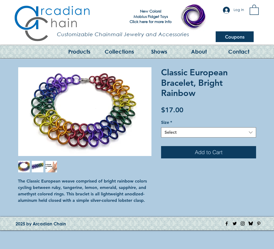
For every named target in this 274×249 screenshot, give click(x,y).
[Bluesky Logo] (250, 223)
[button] (254, 9)
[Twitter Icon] (234, 223)
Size (166, 122)
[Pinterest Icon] (258, 223)
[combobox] (208, 132)
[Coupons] (235, 36)
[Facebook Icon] (226, 223)
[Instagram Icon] (242, 223)
